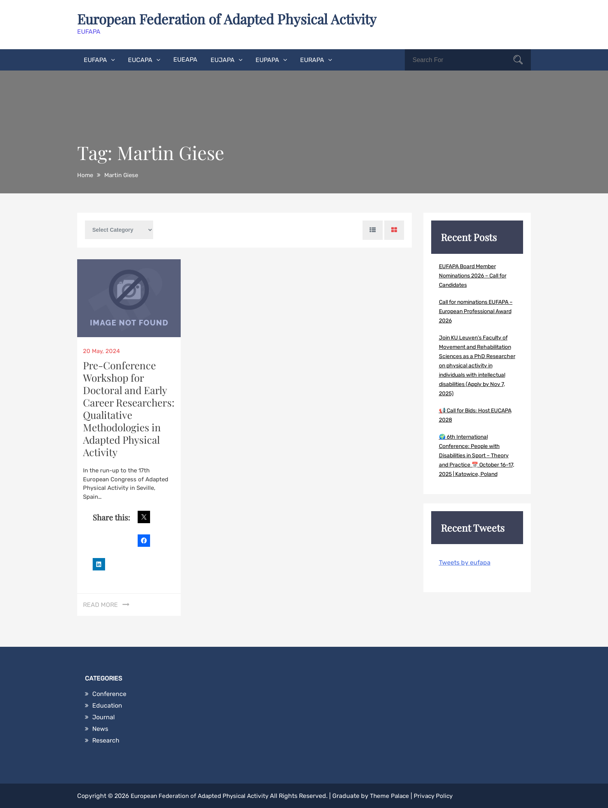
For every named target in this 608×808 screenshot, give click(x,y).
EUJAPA (223, 59)
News (100, 728)
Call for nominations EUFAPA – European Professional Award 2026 (476, 311)
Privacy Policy (443, 795)
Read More (100, 604)
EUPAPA (267, 59)
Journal (103, 716)
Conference (109, 693)
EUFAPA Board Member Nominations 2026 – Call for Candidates (472, 275)
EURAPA (312, 59)
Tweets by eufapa (465, 562)
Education (107, 705)
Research (105, 740)
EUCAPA (140, 59)
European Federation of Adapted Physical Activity (232, 18)
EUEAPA (185, 59)
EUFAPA (95, 59)
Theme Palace (398, 795)
